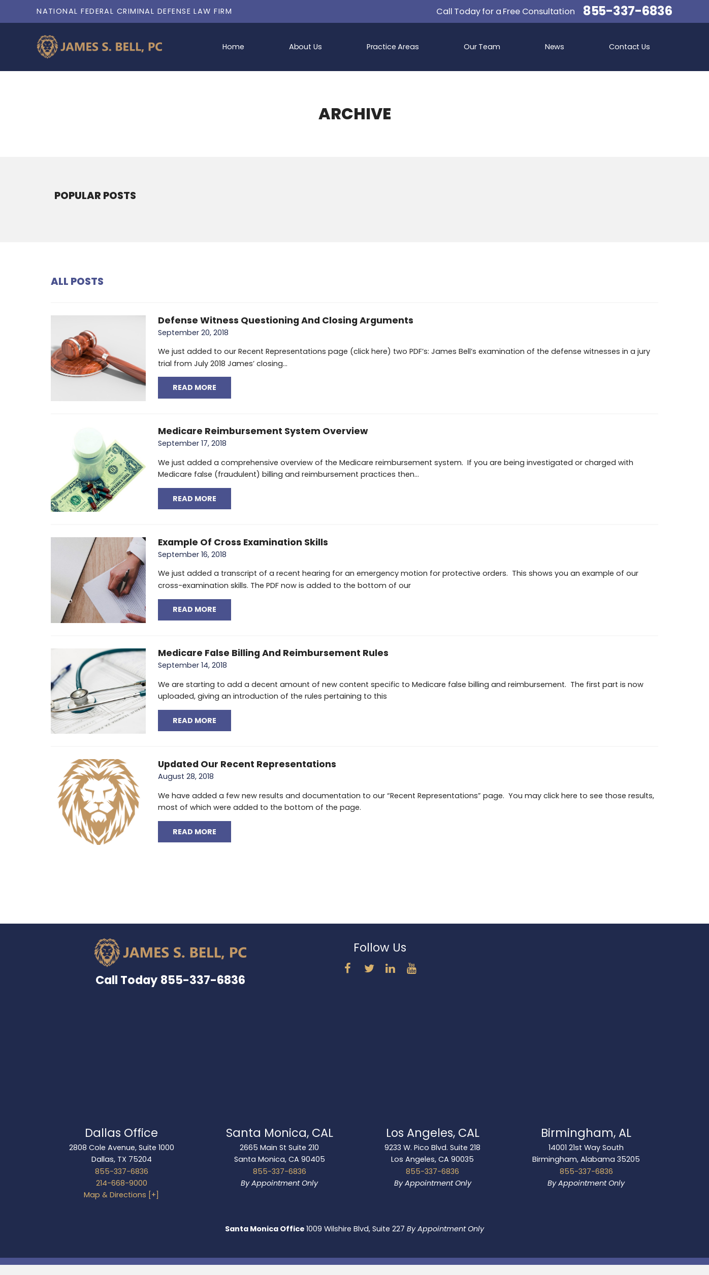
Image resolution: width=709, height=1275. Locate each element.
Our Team (482, 47)
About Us (305, 47)
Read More (194, 387)
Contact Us (629, 47)
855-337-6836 (627, 11)
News (554, 47)
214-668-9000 (121, 1183)
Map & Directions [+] (121, 1195)
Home (233, 47)
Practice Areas (393, 47)
